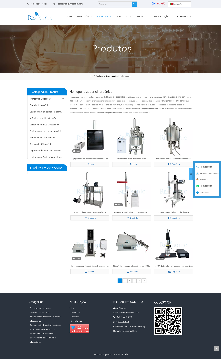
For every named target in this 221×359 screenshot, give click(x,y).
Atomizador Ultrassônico (41, 143)
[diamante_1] (79, 328)
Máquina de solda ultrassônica (44, 118)
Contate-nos (76, 320)
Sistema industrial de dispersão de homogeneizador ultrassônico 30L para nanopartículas (131, 158)
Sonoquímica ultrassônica (42, 333)
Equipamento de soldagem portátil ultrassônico (48, 111)
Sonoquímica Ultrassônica (42, 137)
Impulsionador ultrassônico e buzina (47, 150)
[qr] (168, 321)
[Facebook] (153, 3)
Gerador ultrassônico (39, 312)
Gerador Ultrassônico (40, 105)
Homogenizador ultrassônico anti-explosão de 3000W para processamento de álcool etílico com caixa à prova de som (90, 266)
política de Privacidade (116, 354)
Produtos (75, 316)
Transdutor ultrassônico (40, 308)
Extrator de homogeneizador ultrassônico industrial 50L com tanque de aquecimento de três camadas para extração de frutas (173, 158)
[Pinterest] (163, 3)
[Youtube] (158, 3)
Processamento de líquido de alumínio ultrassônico (173, 212)
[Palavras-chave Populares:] (134, 4)
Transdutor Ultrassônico (41, 98)
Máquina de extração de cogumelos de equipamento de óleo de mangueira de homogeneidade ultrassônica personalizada (89, 212)
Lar (72, 308)
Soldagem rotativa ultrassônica (44, 124)
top (216, 348)
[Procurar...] (115, 4)
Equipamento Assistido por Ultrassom (48, 156)
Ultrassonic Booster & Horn (42, 329)
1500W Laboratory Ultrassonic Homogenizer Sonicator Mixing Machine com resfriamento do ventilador (173, 266)
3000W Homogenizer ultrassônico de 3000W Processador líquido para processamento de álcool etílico (132, 266)
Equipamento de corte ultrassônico (46, 131)
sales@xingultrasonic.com (70, 3)
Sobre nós (75, 312)
